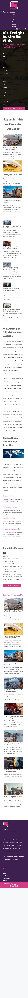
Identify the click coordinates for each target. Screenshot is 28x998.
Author (6, 556)
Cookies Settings (14, 886)
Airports (14, 24)
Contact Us (5, 880)
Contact (14, 21)
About (14, 17)
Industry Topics (6, 878)
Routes (14, 26)
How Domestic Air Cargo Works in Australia (12, 637)
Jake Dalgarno (6, 875)
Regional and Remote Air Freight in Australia (11, 289)
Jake (14, 19)
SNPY (3, 11)
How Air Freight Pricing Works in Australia (10, 268)
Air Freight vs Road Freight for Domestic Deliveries (11, 310)
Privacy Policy (14, 884)
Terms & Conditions (14, 885)
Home (14, 14)
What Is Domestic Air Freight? (13, 611)
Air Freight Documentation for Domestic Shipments (11, 247)
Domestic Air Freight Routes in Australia (13, 663)
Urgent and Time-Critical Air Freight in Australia (12, 227)
